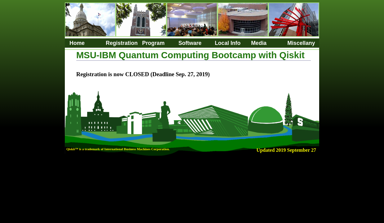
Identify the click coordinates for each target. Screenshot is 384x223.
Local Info (227, 43)
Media (258, 43)
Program (153, 43)
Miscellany (301, 43)
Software (189, 43)
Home (77, 43)
